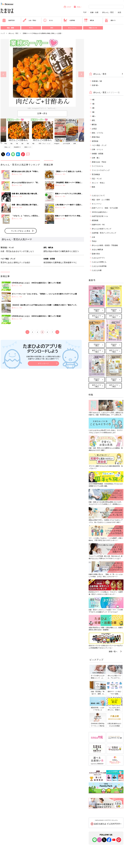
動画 (93, 187)
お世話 (94, 129)
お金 (93, 237)
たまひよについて (98, 195)
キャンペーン (72, 28)
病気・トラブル (97, 133)
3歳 (28, 143)
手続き (94, 241)
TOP (84, 12)
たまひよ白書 (97, 270)
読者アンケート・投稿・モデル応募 (105, 208)
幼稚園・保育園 (97, 153)
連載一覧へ (113, 651)
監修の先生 (96, 254)
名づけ (48, 20)
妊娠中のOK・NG (98, 224)
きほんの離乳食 (97, 249)
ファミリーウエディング (101, 170)
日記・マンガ (97, 178)
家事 (74, 143)
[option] (42, 74)
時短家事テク (17, 147)
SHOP (67, 7)
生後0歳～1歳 (97, 81)
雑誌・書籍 (10, 28)
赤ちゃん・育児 (108, 12)
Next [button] (81, 74)
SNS (51, 28)
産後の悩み (96, 137)
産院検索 (95, 220)
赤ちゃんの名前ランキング (101, 229)
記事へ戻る (42, 113)
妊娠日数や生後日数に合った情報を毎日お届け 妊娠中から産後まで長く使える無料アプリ (43, 395)
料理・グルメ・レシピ (44, 143)
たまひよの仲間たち (99, 262)
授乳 (93, 120)
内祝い (78, 7)
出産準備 (69, 20)
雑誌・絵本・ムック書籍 (101, 199)
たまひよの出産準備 (99, 266)
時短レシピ (7, 147)
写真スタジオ (93, 28)
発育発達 (95, 141)
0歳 (11, 143)
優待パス (110, 20)
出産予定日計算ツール (100, 216)
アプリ (31, 28)
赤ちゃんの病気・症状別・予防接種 (105, 245)
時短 (6, 143)
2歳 (22, 143)
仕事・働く (96, 158)
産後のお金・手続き (99, 162)
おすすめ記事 (66, 143)
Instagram (56, 143)
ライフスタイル (97, 166)
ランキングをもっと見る (20, 269)
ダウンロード (43, 401)
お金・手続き (29, 20)
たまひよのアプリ (98, 258)
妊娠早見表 (8, 20)
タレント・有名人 (98, 183)
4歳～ (33, 143)
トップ (3, 33)
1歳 (17, 143)
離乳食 (89, 20)
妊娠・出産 (94, 12)
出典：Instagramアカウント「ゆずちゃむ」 (42, 108)
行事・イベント (97, 149)
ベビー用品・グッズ (99, 145)
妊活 (119, 12)
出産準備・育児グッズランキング (104, 233)
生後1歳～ (95, 85)
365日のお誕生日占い (100, 212)
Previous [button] (3, 74)
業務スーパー (27, 147)
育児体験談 (96, 174)
